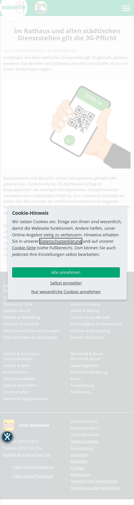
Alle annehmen (65, 272)
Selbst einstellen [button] (66, 283)
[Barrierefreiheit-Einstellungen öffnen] (7, 437)
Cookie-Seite (24, 247)
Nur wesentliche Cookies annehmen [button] (66, 291)
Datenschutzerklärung (61, 241)
